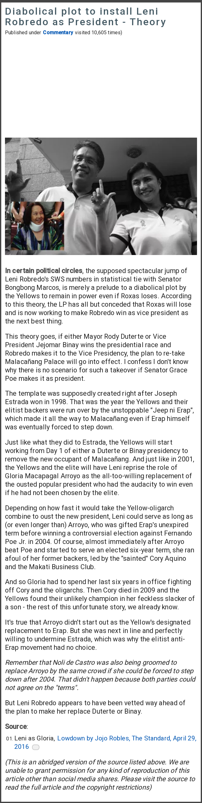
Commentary (58, 32)
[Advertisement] (101, 87)
